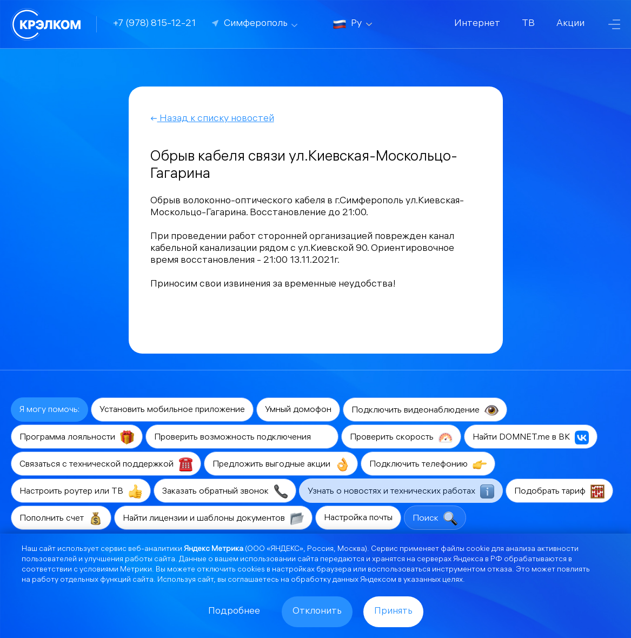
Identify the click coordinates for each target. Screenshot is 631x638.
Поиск (435, 518)
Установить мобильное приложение (172, 410)
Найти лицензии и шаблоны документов (213, 518)
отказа (499, 570)
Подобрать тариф (559, 491)
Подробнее (234, 612)
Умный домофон (298, 410)
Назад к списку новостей (212, 119)
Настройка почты (358, 518)
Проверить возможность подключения (242, 437)
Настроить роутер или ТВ (80, 491)
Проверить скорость (401, 437)
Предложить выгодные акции (280, 464)
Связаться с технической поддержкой (105, 464)
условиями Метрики (115, 570)
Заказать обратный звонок (225, 491)
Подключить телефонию (428, 464)
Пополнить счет (61, 518)
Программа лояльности (76, 437)
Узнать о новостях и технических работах (401, 491)
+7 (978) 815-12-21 (154, 24)
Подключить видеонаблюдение (425, 410)
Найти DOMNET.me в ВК (531, 437)
